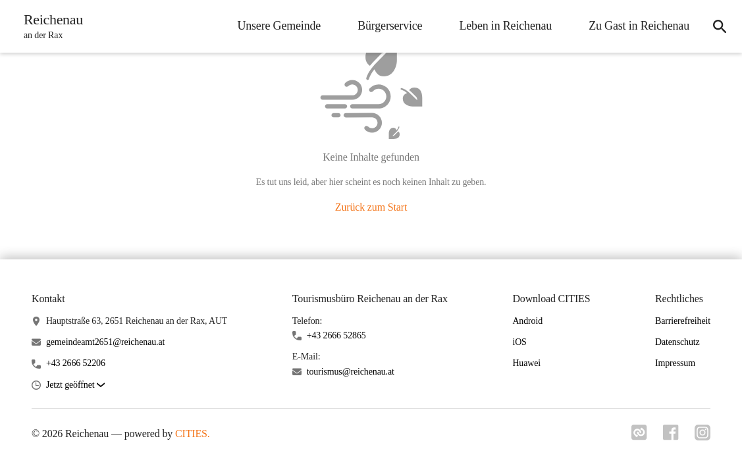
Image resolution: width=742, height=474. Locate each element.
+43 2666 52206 (75, 363)
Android (527, 321)
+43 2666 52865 (336, 335)
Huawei (526, 363)
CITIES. (192, 433)
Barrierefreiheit (682, 321)
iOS (519, 342)
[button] (75, 385)
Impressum (675, 363)
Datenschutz (677, 342)
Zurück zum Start (371, 207)
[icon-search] (719, 26)
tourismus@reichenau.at (350, 372)
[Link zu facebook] (671, 436)
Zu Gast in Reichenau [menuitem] (639, 25)
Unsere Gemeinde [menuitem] (279, 25)
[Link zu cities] (639, 436)
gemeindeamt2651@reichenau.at (105, 342)
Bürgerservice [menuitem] (390, 25)
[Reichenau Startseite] (49, 26)
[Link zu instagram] (702, 436)
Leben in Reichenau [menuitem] (505, 25)
